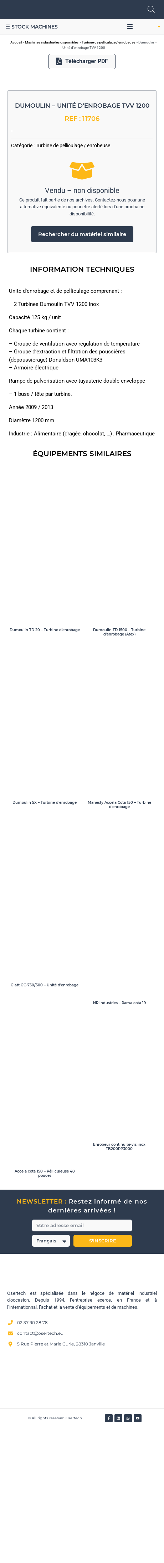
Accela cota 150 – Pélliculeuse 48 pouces (45, 1307)
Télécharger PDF (82, 61)
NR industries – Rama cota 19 (119, 1136)
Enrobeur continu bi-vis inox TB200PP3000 (119, 1280)
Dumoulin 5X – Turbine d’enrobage (44, 936)
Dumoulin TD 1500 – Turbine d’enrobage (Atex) (119, 765)
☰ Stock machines (31, 27)
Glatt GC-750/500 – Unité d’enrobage (44, 1119)
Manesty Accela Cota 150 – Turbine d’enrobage (119, 938)
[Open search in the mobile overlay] (151, 9)
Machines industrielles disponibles (51, 42)
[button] (130, 26)
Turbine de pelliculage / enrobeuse (108, 42)
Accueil (16, 42)
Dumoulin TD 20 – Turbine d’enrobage (45, 763)
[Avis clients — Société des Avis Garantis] (82, 1512)
